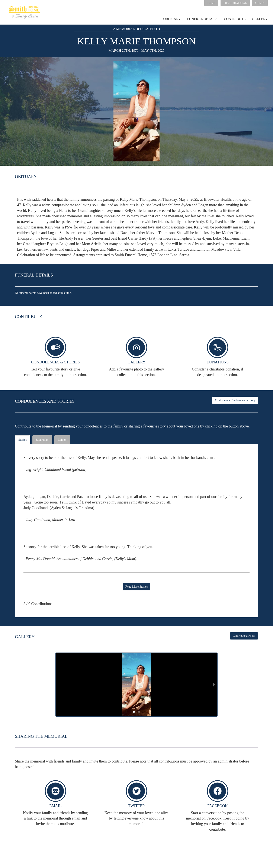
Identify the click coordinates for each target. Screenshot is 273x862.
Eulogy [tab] (62, 439)
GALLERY (260, 19)
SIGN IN (259, 2)
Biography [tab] (42, 439)
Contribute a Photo (244, 635)
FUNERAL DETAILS (202, 19)
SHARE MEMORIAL (235, 2)
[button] (235, 3)
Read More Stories (136, 586)
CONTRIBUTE (234, 19)
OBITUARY (172, 19)
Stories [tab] (22, 439)
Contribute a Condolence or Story (235, 400)
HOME (211, 2)
